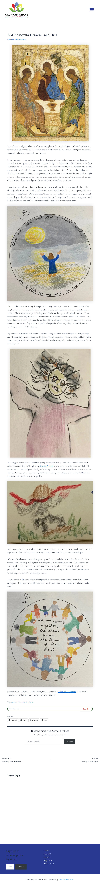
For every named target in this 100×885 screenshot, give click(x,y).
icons (18, 702)
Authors (46, 857)
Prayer (24, 702)
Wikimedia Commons (67, 691)
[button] (91, 9)
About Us (47, 854)
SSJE (31, 702)
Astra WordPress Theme (66, 880)
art (13, 702)
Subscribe (69, 741)
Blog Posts (47, 860)
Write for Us (48, 864)
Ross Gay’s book (46, 466)
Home (45, 850)
